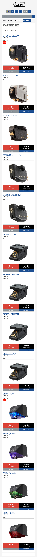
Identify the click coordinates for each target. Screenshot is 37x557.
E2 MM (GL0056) (9, 473)
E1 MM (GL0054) (9, 513)
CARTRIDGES (26, 20)
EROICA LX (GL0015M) (12, 155)
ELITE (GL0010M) (10, 115)
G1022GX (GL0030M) (11, 274)
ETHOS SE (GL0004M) (11, 36)
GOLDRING (17, 20)
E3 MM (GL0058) (9, 433)
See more (11, 71)
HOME (4, 20)
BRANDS (10, 20)
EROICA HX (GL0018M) (12, 195)
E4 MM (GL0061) (9, 394)
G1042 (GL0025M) (10, 234)
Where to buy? (26, 71)
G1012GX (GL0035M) (11, 314)
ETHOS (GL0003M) (10, 75)
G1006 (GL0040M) (10, 354)
